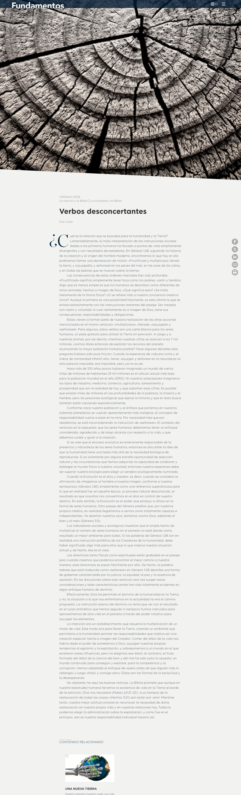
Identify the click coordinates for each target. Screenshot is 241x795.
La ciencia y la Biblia (73, 200)
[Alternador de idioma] (213, 4)
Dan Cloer (66, 221)
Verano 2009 (69, 197)
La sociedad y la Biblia (106, 200)
